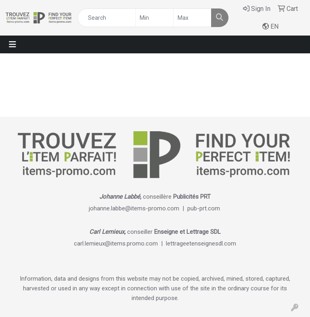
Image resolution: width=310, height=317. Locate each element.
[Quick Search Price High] (192, 17)
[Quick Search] (107, 17)
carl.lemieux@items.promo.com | (120, 243)
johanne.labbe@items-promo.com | (138, 208)
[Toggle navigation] (12, 44)
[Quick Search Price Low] (154, 17)
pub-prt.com (203, 208)
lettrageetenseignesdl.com (201, 243)
